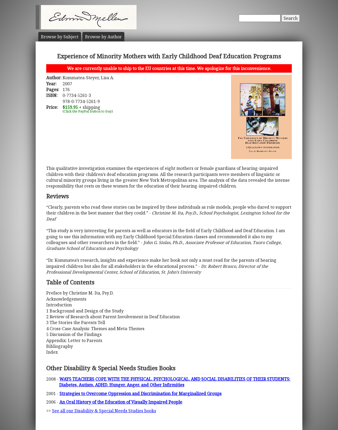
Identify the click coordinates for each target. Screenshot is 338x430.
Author (103, 37)
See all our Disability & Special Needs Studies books (104, 411)
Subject (59, 37)
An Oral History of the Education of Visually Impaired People (120, 402)
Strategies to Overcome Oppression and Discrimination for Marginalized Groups (140, 393)
